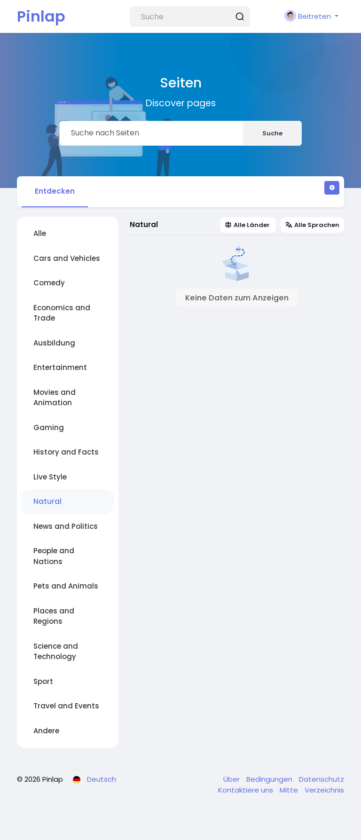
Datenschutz (321, 779)
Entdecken (55, 191)
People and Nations (53, 556)
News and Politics (65, 526)
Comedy (49, 283)
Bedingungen (270, 779)
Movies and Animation (54, 397)
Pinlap (41, 16)
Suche (272, 133)
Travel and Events (66, 706)
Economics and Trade (61, 313)
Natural (47, 501)
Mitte (290, 790)
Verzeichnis (324, 790)
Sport (43, 681)
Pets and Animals (65, 586)
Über (232, 779)
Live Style (50, 477)
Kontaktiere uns (246, 790)
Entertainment (60, 367)
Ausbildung (54, 343)
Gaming (48, 427)
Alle (39, 233)
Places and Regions (53, 616)
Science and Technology (55, 651)
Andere (46, 731)
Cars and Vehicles (66, 258)
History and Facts (66, 452)
